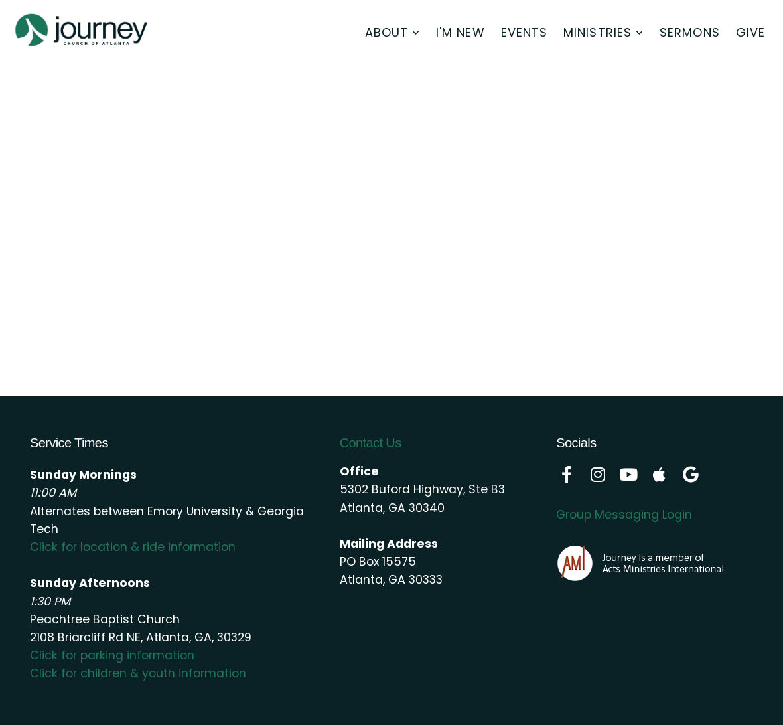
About (393, 32)
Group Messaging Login (624, 515)
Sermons (690, 32)
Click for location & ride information (133, 547)
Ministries (603, 32)
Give (750, 32)
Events (524, 32)
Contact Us (370, 443)
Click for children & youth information (138, 673)
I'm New (460, 32)
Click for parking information (112, 655)
